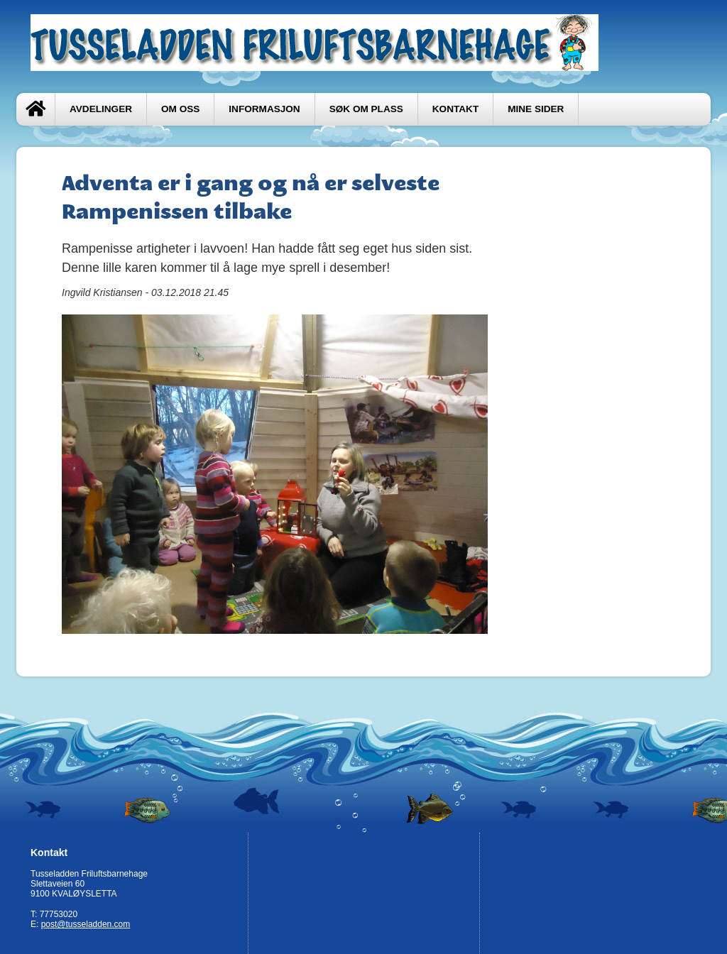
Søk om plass (366, 109)
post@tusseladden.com (86, 924)
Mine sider (536, 109)
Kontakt (455, 109)
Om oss (180, 109)
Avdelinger (101, 109)
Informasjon (264, 109)
